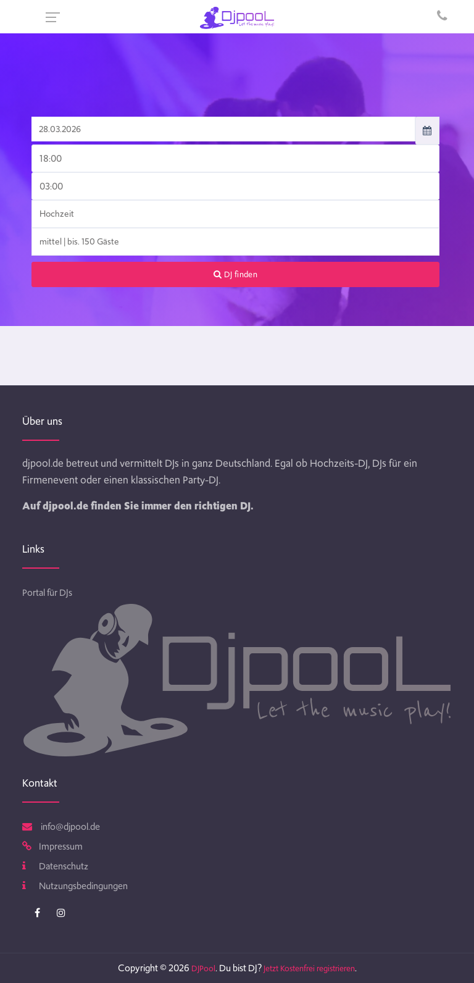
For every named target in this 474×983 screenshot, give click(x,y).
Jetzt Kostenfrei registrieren (309, 968)
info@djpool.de (61, 827)
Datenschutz (55, 866)
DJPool (203, 968)
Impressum (52, 846)
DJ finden (236, 274)
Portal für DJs (47, 593)
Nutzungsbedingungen (75, 886)
